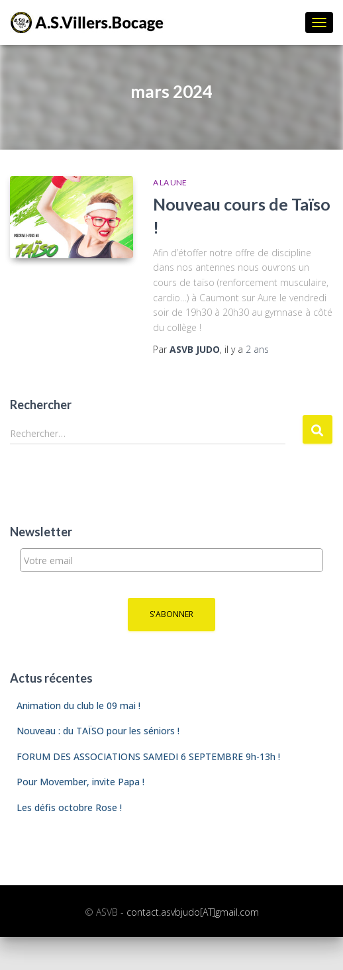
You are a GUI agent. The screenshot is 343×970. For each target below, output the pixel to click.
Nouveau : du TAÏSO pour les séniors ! (98, 730)
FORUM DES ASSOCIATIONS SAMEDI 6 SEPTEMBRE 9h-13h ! (148, 756)
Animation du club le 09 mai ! (78, 705)
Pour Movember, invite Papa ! (80, 781)
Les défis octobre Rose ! (69, 807)
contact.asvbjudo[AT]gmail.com (192, 912)
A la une (170, 182)
